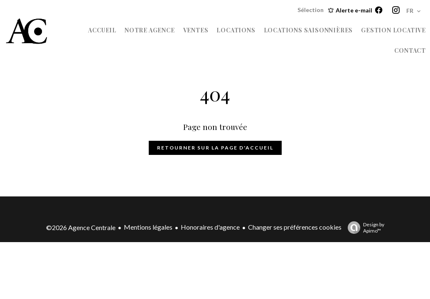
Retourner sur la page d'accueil (215, 148)
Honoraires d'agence (210, 227)
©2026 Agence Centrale (80, 227)
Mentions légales (148, 227)
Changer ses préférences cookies (295, 227)
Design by (364, 227)
